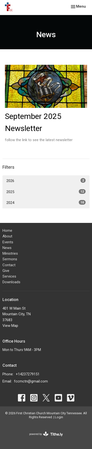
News (7, 248)
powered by (46, 434)
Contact (8, 265)
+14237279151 (27, 374)
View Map (10, 325)
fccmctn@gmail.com (31, 381)
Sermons (9, 259)
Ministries (10, 253)
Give (5, 270)
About (7, 236)
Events (7, 242)
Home (7, 230)
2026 (46, 180)
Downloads (11, 282)
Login (59, 417)
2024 (46, 202)
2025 (46, 191)
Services (9, 276)
